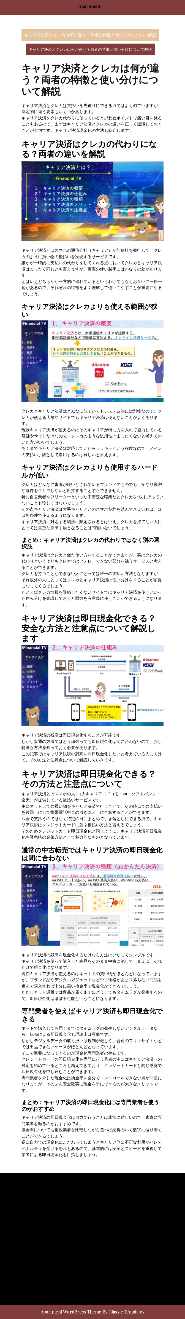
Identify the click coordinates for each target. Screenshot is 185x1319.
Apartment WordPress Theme (71, 1312)
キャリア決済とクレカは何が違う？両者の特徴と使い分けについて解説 (90, 35)
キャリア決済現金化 (73, 130)
